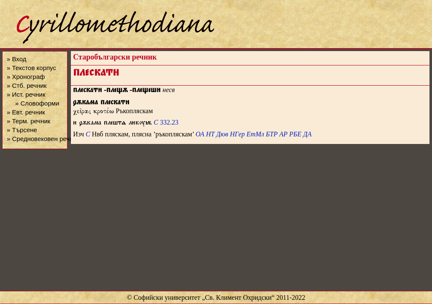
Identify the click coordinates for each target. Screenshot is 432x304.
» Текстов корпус (31, 67)
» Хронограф (26, 76)
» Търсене (22, 129)
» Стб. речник (26, 85)
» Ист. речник (26, 94)
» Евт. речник (26, 112)
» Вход (16, 58)
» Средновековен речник (43, 138)
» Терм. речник (28, 121)
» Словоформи (37, 103)
